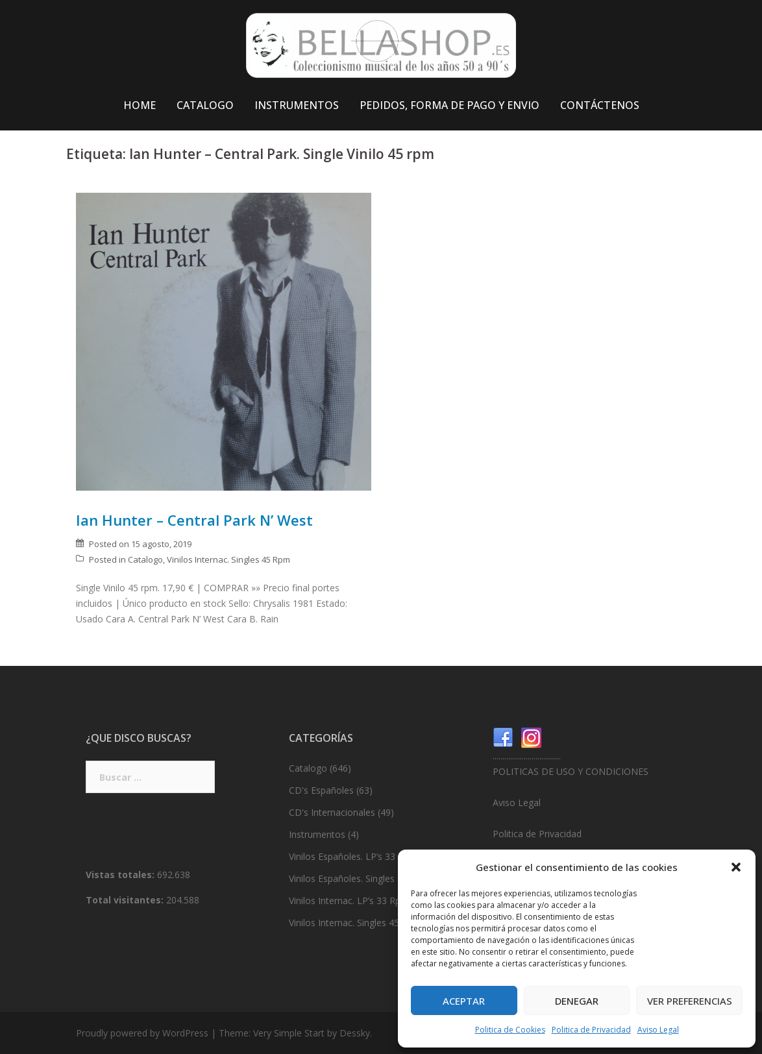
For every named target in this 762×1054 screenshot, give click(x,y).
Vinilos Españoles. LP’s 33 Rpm (353, 856)
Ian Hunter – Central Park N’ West (194, 520)
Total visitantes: (126, 900)
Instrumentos (317, 834)
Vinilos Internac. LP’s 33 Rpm (349, 900)
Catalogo (145, 559)
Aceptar (464, 1000)
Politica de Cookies (510, 1029)
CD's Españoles (321, 790)
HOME (139, 105)
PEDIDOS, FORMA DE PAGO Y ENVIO (449, 105)
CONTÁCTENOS (599, 105)
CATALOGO (205, 105)
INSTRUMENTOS (296, 105)
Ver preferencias (689, 1000)
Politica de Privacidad (591, 1029)
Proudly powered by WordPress (142, 1033)
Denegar (576, 1000)
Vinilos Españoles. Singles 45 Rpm (359, 878)
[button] (736, 867)
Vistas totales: (121, 874)
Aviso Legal (658, 1029)
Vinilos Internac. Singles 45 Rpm (228, 559)
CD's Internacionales (332, 812)
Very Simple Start (289, 1033)
